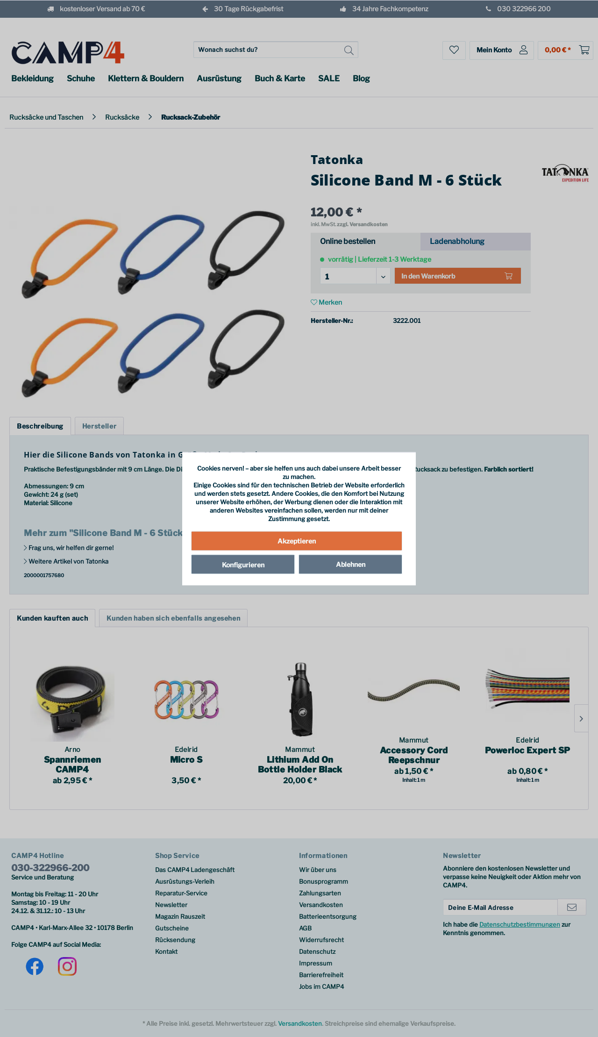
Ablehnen (350, 564)
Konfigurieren (243, 565)
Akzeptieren (297, 541)
